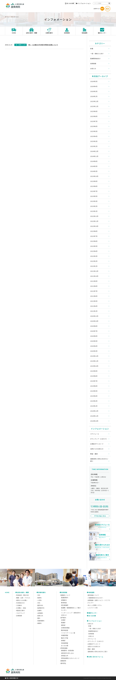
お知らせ (93, 68)
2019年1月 (93, 406)
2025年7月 (93, 121)
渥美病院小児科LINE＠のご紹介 (99, 460)
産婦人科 (40, 616)
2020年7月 (93, 331)
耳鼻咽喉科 (40, 621)
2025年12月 (94, 101)
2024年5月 (93, 166)
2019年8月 (93, 376)
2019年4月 (93, 396)
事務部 (63, 640)
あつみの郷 (69, 3)
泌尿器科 (40, 613)
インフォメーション (83, 3)
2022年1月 (93, 266)
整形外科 (40, 605)
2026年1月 (93, 96)
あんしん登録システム (95, 605)
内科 (38, 595)
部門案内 (63, 618)
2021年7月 (93, 291)
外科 (38, 603)
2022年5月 (93, 246)
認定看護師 (64, 605)
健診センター (93, 613)
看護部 (63, 622)
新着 (91, 48)
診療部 (63, 620)
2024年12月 (94, 151)
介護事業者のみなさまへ (95, 598)
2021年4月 (93, 306)
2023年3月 (93, 201)
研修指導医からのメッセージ (70, 658)
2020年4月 (93, 346)
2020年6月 (93, 336)
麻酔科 (39, 623)
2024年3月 (93, 171)
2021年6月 (93, 296)
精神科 (39, 598)
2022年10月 (94, 226)
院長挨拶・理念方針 (22, 595)
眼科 (38, 618)
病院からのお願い (21, 600)
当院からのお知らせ (96, 449)
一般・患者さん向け (96, 53)
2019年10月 (94, 366)
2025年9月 (93, 111)
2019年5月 (93, 391)
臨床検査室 (64, 630)
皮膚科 (39, 610)
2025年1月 (93, 146)
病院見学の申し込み (67, 653)
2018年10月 (94, 421)
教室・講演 (94, 454)
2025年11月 (94, 106)
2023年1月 (93, 211)
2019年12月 (94, 356)
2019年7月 (93, 381)
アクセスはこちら (100, 516)
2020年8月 (93, 326)
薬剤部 (63, 625)
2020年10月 (94, 321)
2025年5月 (93, 131)
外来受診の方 (20, 603)
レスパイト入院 (92, 608)
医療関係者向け (95, 58)
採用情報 (93, 63)
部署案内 (64, 600)
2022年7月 (93, 236)
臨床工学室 (64, 638)
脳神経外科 (40, 608)
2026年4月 (93, 86)
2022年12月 (94, 216)
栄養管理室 (64, 635)
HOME (7, 592)
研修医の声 (64, 656)
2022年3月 (93, 256)
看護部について (65, 595)
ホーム (7, 17)
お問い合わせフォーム (96, 657)
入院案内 (19, 605)
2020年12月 (94, 316)
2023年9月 (93, 181)
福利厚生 (63, 663)
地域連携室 (64, 643)
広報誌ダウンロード (96, 444)
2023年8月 (93, 186)
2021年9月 (93, 281)
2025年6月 (93, 126)
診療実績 (19, 616)
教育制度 (64, 603)
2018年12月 (94, 411)
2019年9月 (93, 371)
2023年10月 (94, 176)
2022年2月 (93, 261)
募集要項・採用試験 (67, 650)
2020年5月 (93, 341)
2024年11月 (94, 156)
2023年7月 (93, 191)
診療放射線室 (65, 628)
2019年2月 (93, 401)
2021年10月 (94, 276)
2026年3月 (93, 91)
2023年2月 (93, 206)
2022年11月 (94, 221)
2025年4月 (93, 136)
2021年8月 (93, 286)
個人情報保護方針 (12, 678)
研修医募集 (63, 648)
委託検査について (93, 595)
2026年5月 (93, 81)
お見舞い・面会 (21, 608)
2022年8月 (93, 231)
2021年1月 (93, 311)
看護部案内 (64, 598)
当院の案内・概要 (23, 592)
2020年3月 (93, 351)
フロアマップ (20, 613)
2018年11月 (94, 416)
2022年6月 (93, 241)
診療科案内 (42, 592)
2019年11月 (94, 361)
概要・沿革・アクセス (23, 598)
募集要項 (63, 661)
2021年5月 (93, 301)
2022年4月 (93, 251)
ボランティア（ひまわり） (99, 439)
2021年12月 (94, 271)
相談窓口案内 (20, 610)
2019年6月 (93, 386)
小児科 (39, 600)
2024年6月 (93, 161)
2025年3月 (93, 141)
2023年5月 (93, 196)
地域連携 (91, 592)
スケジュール (94, 434)
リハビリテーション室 (68, 633)
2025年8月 (93, 116)
